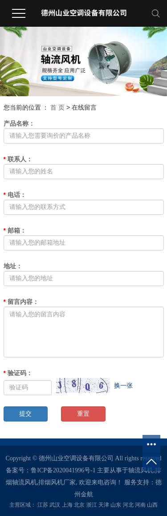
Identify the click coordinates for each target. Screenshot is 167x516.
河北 (128, 505)
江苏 (42, 505)
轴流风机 (140, 470)
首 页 (57, 107)
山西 (152, 505)
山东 (115, 505)
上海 (67, 505)
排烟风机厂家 (57, 482)
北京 (79, 505)
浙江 (91, 505)
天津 (103, 505)
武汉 (54, 505)
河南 (140, 505)
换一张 (123, 385)
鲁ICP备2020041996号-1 (63, 470)
